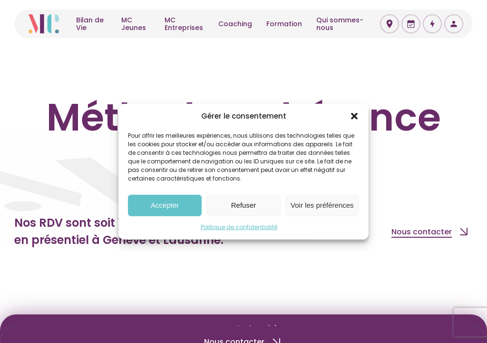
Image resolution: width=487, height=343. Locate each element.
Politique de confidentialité (239, 226)
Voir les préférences (322, 205)
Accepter (165, 205)
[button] (354, 116)
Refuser (243, 205)
